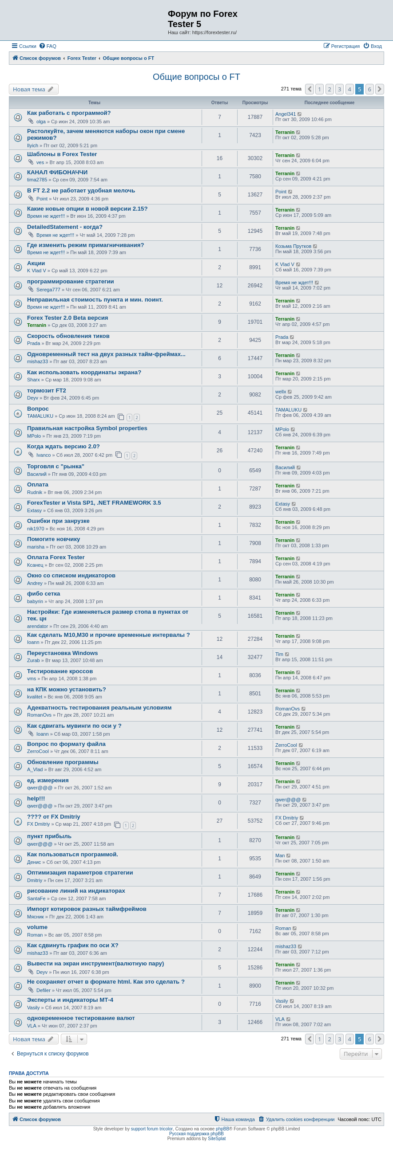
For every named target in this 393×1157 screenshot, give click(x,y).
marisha (35, 546)
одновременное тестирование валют (81, 1018)
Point (42, 198)
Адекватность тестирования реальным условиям (99, 707)
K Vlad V (36, 270)
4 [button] (349, 89)
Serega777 (48, 289)
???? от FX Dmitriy (53, 816)
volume (37, 927)
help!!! (36, 798)
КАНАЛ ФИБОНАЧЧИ (57, 172)
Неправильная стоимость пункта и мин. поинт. (95, 299)
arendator (37, 626)
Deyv (32, 397)
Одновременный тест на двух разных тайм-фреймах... (106, 354)
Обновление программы (63, 762)
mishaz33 (37, 361)
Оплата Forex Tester (56, 557)
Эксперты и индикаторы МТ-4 (70, 999)
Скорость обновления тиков (68, 336)
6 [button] (369, 89)
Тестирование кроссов (60, 671)
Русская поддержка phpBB (196, 1133)
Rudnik (34, 492)
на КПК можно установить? (66, 689)
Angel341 (285, 114)
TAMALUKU (40, 416)
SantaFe (36, 898)
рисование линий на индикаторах (76, 890)
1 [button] (319, 89)
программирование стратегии (70, 281)
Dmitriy (34, 880)
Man (280, 855)
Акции (36, 263)
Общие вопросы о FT (196, 77)
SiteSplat (217, 1138)
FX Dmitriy (38, 824)
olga (41, 121)
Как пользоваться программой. (72, 854)
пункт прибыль (49, 836)
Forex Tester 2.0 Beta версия (67, 317)
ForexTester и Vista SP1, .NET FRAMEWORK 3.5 (94, 502)
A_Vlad (35, 769)
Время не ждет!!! (46, 216)
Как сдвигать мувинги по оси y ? (74, 725)
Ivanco (43, 455)
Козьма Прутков (293, 246)
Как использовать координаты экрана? (84, 372)
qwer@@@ (39, 787)
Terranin (284, 132)
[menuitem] (47, 46)
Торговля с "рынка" (55, 466)
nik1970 (35, 528)
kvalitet (34, 696)
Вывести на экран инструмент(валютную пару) (95, 963)
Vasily (33, 1007)
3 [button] (339, 89)
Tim (279, 654)
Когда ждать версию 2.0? (63, 446)
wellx (280, 391)
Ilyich (32, 145)
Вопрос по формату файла (66, 744)
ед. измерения (48, 780)
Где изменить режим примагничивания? (85, 245)
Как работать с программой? (69, 113)
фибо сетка (43, 593)
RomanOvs (39, 715)
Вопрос (38, 408)
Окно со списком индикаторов (71, 575)
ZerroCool (38, 751)
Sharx (33, 379)
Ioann (33, 642)
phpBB (222, 1128)
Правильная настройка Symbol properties (87, 428)
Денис (34, 862)
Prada (33, 343)
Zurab (33, 660)
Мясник (35, 916)
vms (31, 678)
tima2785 (37, 179)
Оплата (37, 484)
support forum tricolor (152, 1128)
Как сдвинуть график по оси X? (73, 945)
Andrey (35, 583)
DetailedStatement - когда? (65, 227)
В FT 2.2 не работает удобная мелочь (81, 190)
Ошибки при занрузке (58, 521)
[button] (309, 89)
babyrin (35, 601)
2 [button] (329, 89)
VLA (31, 1025)
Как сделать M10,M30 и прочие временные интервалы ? (108, 634)
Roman (35, 934)
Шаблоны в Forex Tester (62, 154)
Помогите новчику (53, 539)
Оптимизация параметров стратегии (80, 872)
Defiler (43, 990)
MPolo (34, 436)
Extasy (34, 510)
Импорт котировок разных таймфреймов (87, 909)
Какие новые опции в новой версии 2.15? (87, 208)
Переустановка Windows (62, 653)
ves (40, 162)
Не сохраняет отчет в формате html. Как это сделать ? (106, 981)
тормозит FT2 (46, 390)
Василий (37, 474)
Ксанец (35, 565)
